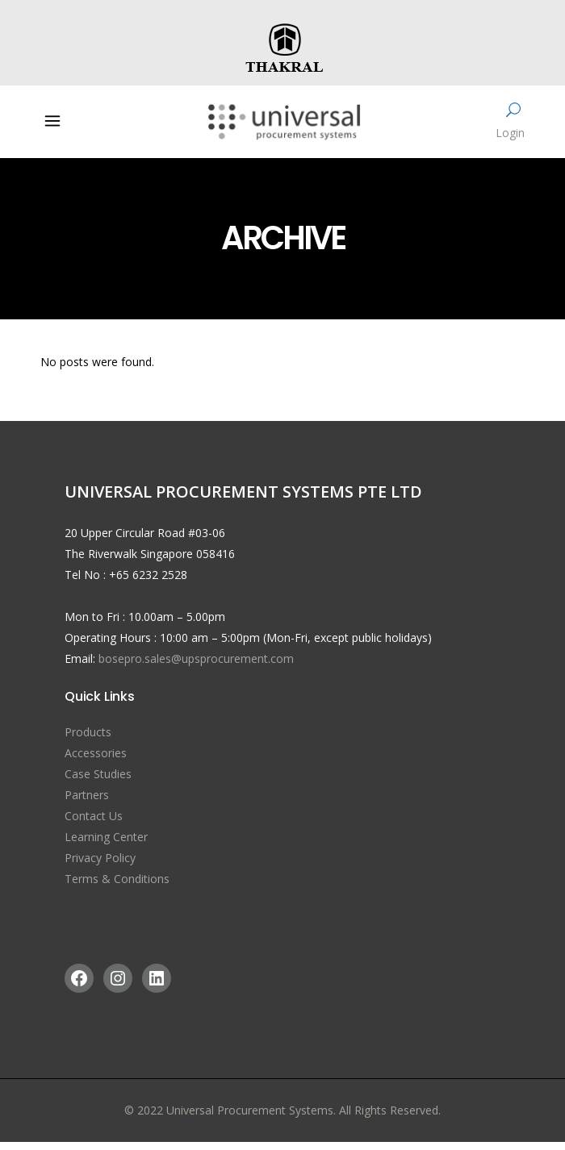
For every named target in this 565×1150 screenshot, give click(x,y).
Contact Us (94, 815)
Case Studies (98, 773)
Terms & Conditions (117, 878)
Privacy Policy (100, 857)
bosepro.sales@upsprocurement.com (196, 658)
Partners (87, 794)
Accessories (96, 752)
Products (88, 732)
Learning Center (106, 836)
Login (510, 132)
